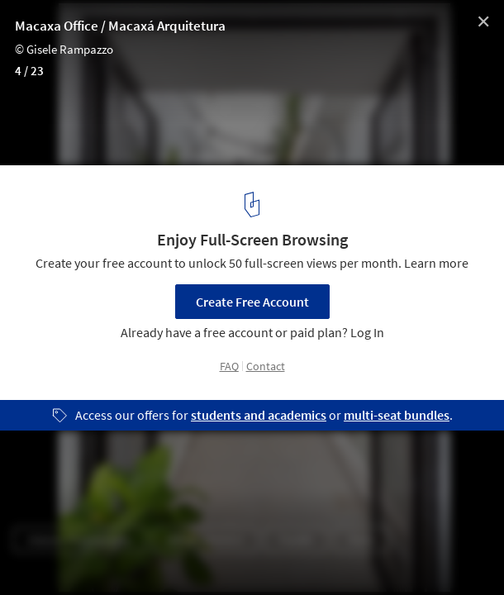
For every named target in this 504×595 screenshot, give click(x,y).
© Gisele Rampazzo (64, 49)
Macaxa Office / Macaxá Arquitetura (120, 26)
